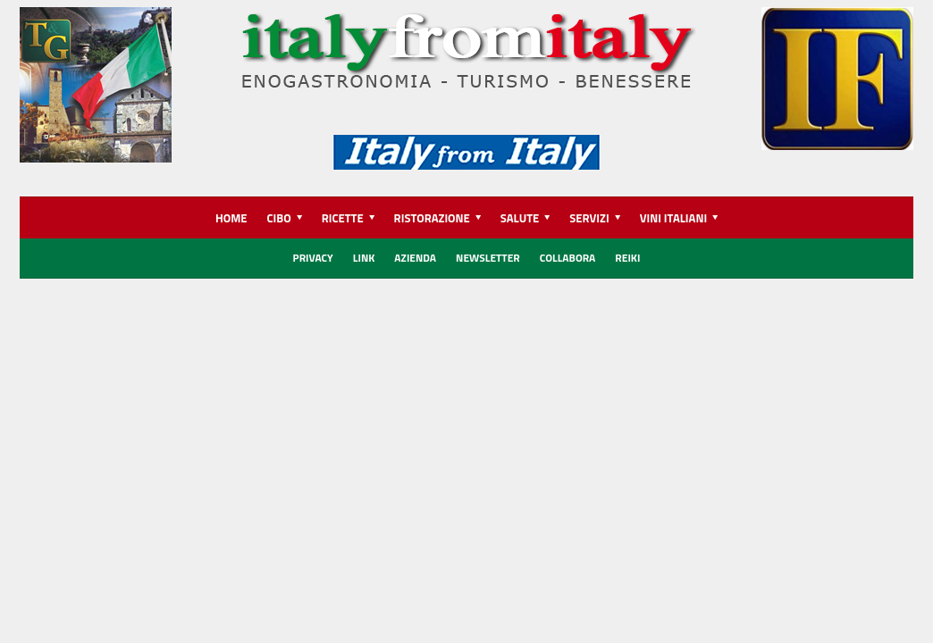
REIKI (627, 257)
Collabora (568, 257)
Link (364, 257)
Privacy (313, 257)
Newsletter (488, 257)
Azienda (415, 257)
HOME (231, 218)
